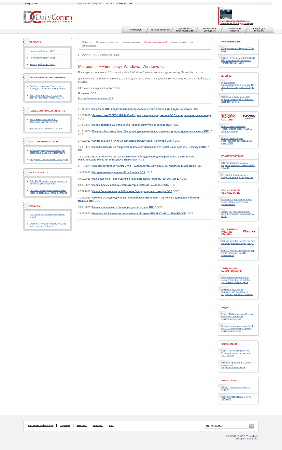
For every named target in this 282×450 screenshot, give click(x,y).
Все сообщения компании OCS (95, 98)
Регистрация (135, 29)
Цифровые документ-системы (228, 117)
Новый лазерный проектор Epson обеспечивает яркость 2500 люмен (236, 353)
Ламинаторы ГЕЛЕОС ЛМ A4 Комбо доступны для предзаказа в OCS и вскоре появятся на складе (151, 115)
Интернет (35, 206)
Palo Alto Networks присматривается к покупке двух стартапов (48, 182)
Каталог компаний (160, 29)
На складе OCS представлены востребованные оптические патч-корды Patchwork (142, 109)
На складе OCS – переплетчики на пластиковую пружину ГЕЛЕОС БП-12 (136, 178)
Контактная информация (40, 425)
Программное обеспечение (47, 77)
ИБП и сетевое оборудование (230, 191)
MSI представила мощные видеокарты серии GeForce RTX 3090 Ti (238, 165)
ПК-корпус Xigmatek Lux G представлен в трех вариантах (237, 176)
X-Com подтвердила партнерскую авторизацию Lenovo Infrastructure (47, 151)
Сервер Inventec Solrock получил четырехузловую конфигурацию (238, 242)
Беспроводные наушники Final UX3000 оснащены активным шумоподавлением (237, 328)
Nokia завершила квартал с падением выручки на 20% (44, 120)
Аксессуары (229, 380)
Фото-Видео (229, 344)
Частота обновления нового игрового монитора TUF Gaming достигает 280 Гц (237, 99)
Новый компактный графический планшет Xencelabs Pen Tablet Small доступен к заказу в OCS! (149, 147)
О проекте (65, 425)
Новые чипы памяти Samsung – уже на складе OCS (123, 207)
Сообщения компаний (100, 55)
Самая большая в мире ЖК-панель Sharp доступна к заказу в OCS (132, 191)
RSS (111, 425)
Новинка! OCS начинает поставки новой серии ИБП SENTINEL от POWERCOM (139, 213)
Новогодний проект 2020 (42, 64)
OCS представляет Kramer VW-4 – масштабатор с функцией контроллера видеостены (144, 166)
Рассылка (81, 425)
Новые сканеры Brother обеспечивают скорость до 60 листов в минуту (236, 128)
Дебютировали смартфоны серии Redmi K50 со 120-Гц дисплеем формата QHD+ (235, 280)
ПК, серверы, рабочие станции (229, 231)
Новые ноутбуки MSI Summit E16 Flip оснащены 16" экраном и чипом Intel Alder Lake (238, 60)
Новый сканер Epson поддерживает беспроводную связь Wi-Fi (236, 140)
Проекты (35, 42)
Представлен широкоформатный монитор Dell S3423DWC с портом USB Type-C (238, 86)
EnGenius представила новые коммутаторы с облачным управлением (236, 202)
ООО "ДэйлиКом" (249, 436)
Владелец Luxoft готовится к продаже (49, 159)
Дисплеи (226, 76)
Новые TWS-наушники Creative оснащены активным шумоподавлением (237, 316)
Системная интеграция (44, 141)
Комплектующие (232, 156)
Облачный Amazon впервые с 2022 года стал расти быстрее (48, 224)
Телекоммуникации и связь (47, 111)
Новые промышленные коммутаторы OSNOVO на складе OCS (130, 185)
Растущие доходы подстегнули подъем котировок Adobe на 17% (47, 96)
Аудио (225, 307)
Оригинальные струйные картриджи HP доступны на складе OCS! (132, 140)
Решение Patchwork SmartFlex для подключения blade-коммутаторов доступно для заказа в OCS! (151, 131)
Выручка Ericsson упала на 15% (46, 128)
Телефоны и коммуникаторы (231, 269)
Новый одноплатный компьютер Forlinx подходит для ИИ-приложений (237, 253)
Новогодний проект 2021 (42, 57)
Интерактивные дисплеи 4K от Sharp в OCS (118, 172)
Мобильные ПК (230, 41)
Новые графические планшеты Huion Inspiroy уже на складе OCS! (132, 125)
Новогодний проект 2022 (42, 51)
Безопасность (38, 172)
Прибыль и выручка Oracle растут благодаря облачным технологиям (47, 87)
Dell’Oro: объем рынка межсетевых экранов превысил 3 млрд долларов (48, 191)
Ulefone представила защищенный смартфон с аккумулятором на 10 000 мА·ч (237, 292)
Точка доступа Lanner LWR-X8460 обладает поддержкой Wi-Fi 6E (238, 214)
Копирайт (98, 425)
